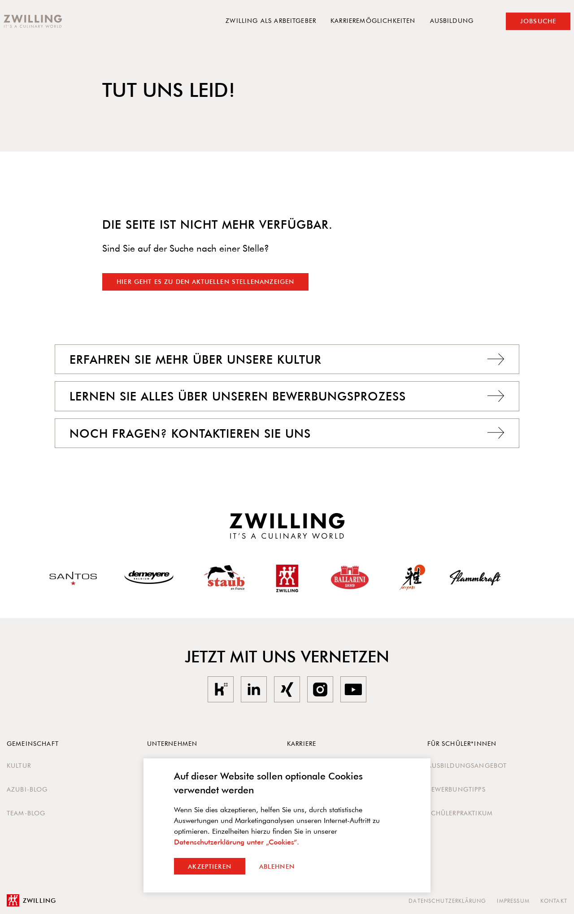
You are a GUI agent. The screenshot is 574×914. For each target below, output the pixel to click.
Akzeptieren (209, 866)
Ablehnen (277, 866)
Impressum (513, 900)
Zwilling (31, 900)
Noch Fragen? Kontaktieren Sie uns (287, 433)
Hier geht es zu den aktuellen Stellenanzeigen (205, 282)
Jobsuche (538, 21)
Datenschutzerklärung (447, 900)
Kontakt (553, 900)
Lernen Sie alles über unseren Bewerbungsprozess (287, 396)
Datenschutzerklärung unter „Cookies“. (236, 841)
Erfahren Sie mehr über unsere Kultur (287, 359)
